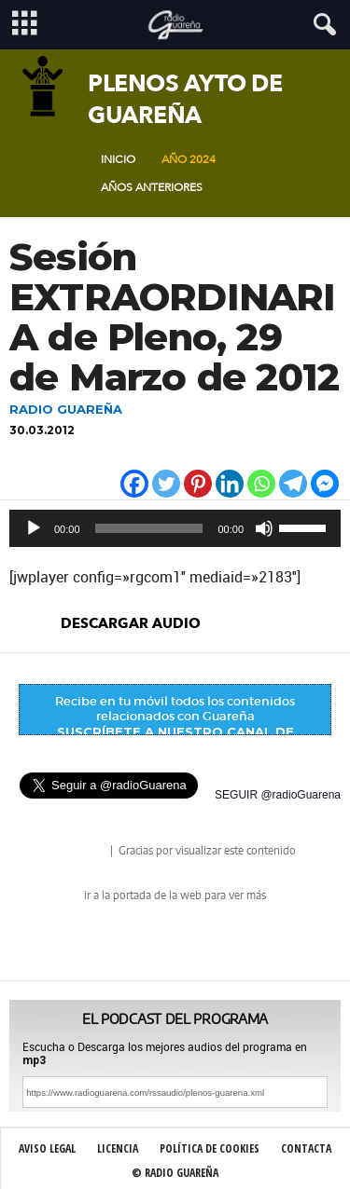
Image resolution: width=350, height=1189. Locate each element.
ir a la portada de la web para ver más (175, 895)
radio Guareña (81, 852)
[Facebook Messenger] (325, 484)
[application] (175, 528)
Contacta (306, 1148)
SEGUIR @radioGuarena (278, 794)
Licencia (117, 1148)
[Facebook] (134, 484)
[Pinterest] (198, 484)
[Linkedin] (230, 484)
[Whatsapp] (261, 484)
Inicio (118, 159)
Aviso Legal (47, 1148)
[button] (321, 25)
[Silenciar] (264, 528)
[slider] (149, 528)
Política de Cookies (209, 1148)
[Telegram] (293, 484)
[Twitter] (166, 484)
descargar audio (131, 623)
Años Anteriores (152, 187)
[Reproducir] (33, 528)
